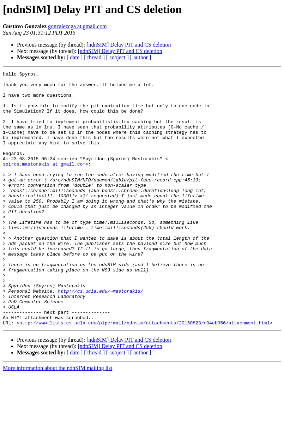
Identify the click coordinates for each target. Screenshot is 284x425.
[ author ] (140, 57)
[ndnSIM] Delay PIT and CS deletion (128, 45)
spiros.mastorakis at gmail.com (44, 183)
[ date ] (75, 57)
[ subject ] (117, 57)
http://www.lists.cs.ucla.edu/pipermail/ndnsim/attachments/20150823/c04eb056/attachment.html (144, 373)
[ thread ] (94, 57)
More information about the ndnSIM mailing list (57, 419)
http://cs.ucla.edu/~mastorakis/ (100, 335)
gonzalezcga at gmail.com (77, 26)
